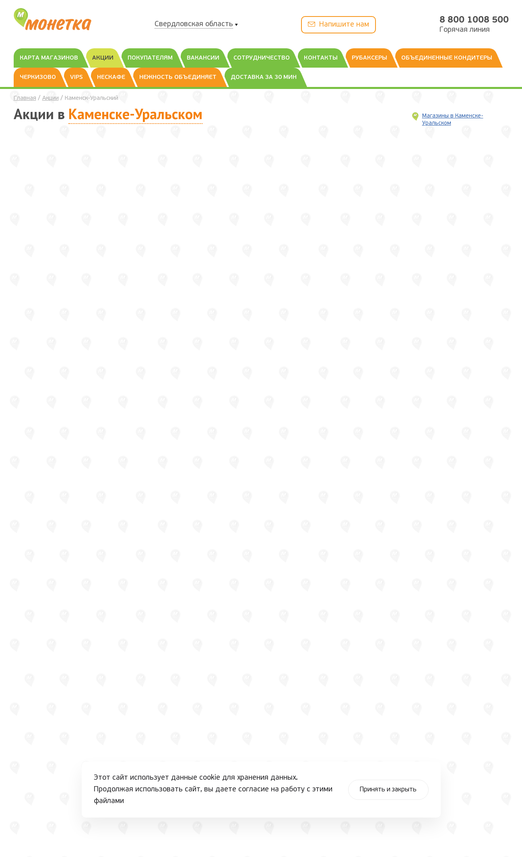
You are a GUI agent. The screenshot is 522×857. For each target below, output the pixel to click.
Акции (102, 58)
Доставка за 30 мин (264, 77)
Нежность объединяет (178, 77)
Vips (76, 77)
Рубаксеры (369, 58)
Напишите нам (338, 24)
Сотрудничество (261, 58)
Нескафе (111, 77)
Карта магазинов (49, 58)
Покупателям (150, 58)
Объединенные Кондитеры (446, 58)
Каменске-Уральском (135, 113)
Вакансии (203, 58)
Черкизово (38, 77)
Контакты (321, 58)
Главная (25, 98)
